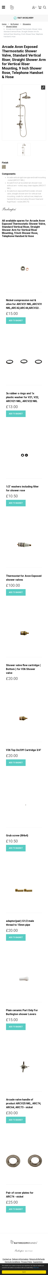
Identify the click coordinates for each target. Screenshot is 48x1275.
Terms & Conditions (12, 1262)
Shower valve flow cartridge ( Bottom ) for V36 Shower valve (23, 669)
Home (4, 24)
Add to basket (16, 320)
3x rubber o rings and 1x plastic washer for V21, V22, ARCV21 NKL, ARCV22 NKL (22, 397)
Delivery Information (20, 1259)
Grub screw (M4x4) (17, 835)
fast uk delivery (23, 18)
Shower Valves (11, 27)
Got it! (24, 1272)
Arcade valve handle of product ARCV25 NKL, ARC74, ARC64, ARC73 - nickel (23, 1103)
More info (36, 1267)
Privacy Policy (26, 1262)
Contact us (7, 1259)
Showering (27, 24)
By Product (15, 24)
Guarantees (38, 1262)
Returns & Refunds (37, 1259)
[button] (34, 7)
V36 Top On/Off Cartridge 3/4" (23, 750)
